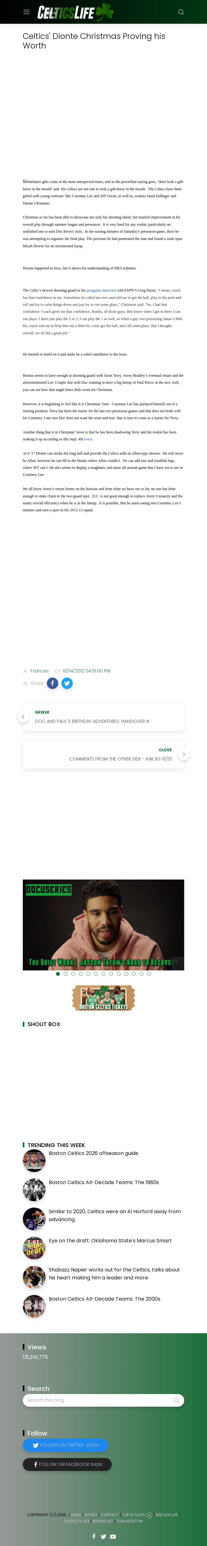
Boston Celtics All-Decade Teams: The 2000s (104, 1299)
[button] (52, 683)
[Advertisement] (103, 613)
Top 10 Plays (133, 1515)
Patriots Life (77, 1521)
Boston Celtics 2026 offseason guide (93, 1153)
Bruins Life (102, 1521)
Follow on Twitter (69, 1445)
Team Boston (129, 1521)
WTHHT (90, 1515)
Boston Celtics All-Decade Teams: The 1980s (104, 1182)
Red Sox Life (166, 1515)
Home (76, 1515)
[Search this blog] (103, 1400)
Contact (109, 1515)
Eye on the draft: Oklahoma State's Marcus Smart (110, 1240)
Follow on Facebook (70, 1464)
